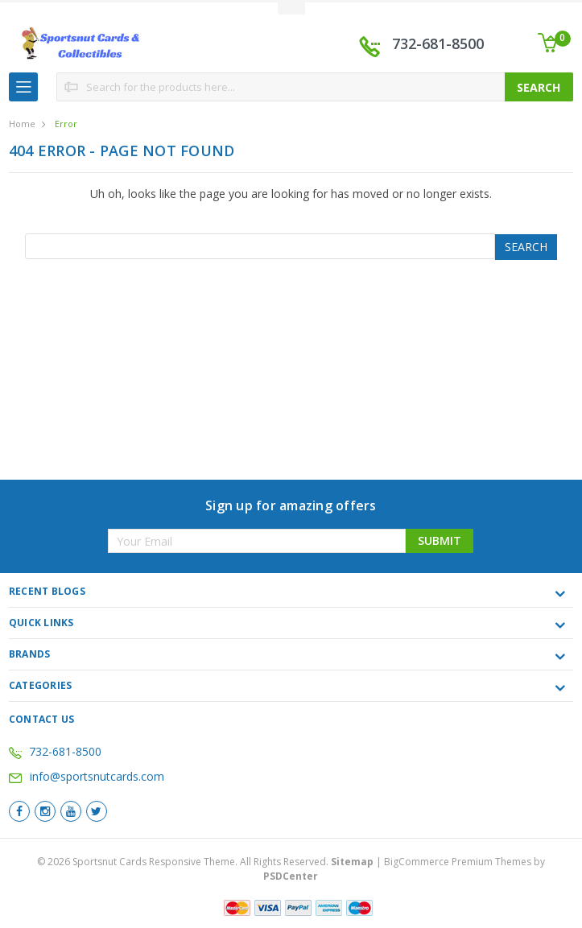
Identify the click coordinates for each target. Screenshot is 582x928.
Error (66, 124)
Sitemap (352, 861)
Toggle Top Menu (291, 8)
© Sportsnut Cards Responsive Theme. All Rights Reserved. (206, 861)
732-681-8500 (438, 43)
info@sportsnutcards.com (86, 776)
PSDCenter (290, 876)
